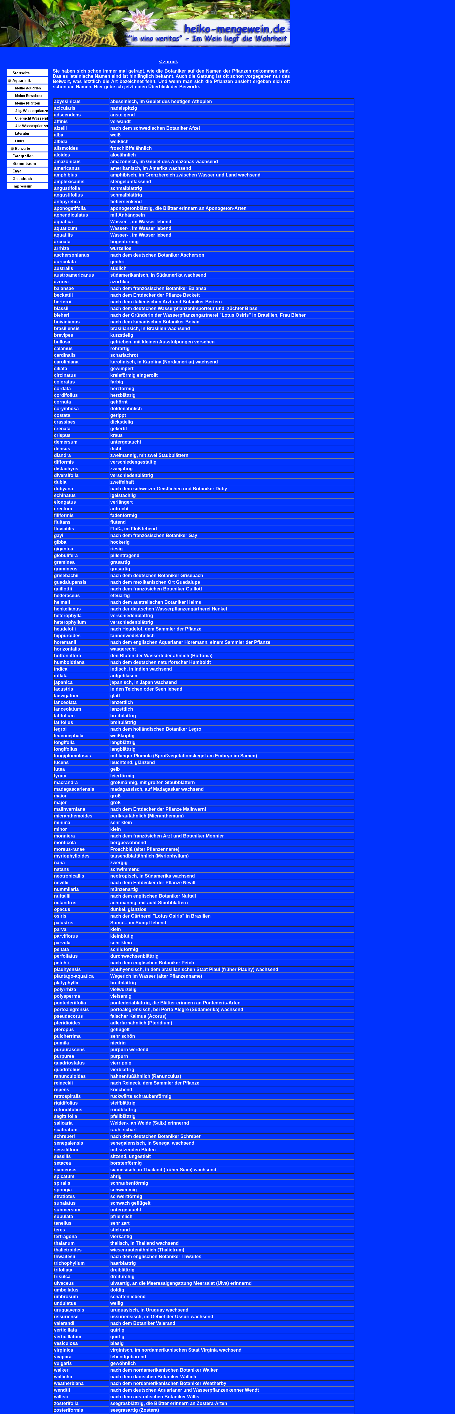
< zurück (168, 61)
